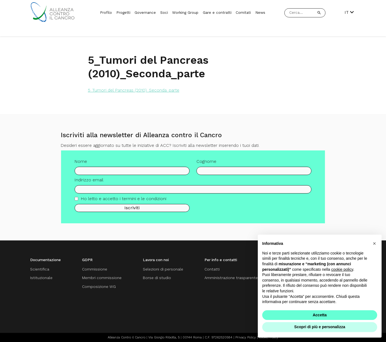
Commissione (94, 269)
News (260, 12)
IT (349, 12)
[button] (374, 243)
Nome (81, 163)
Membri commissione (102, 277)
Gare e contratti (217, 12)
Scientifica (39, 269)
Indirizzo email (89, 182)
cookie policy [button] (342, 269)
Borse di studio (157, 277)
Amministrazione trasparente (231, 277)
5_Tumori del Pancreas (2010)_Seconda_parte (133, 90)
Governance (145, 12)
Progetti (123, 12)
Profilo (106, 12)
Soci (164, 12)
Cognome (206, 163)
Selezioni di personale (163, 269)
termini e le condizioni (144, 200)
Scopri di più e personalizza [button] (319, 327)
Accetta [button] (320, 315)
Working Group (185, 12)
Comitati (243, 12)
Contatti (212, 269)
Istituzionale (41, 277)
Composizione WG (99, 286)
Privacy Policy (245, 337)
